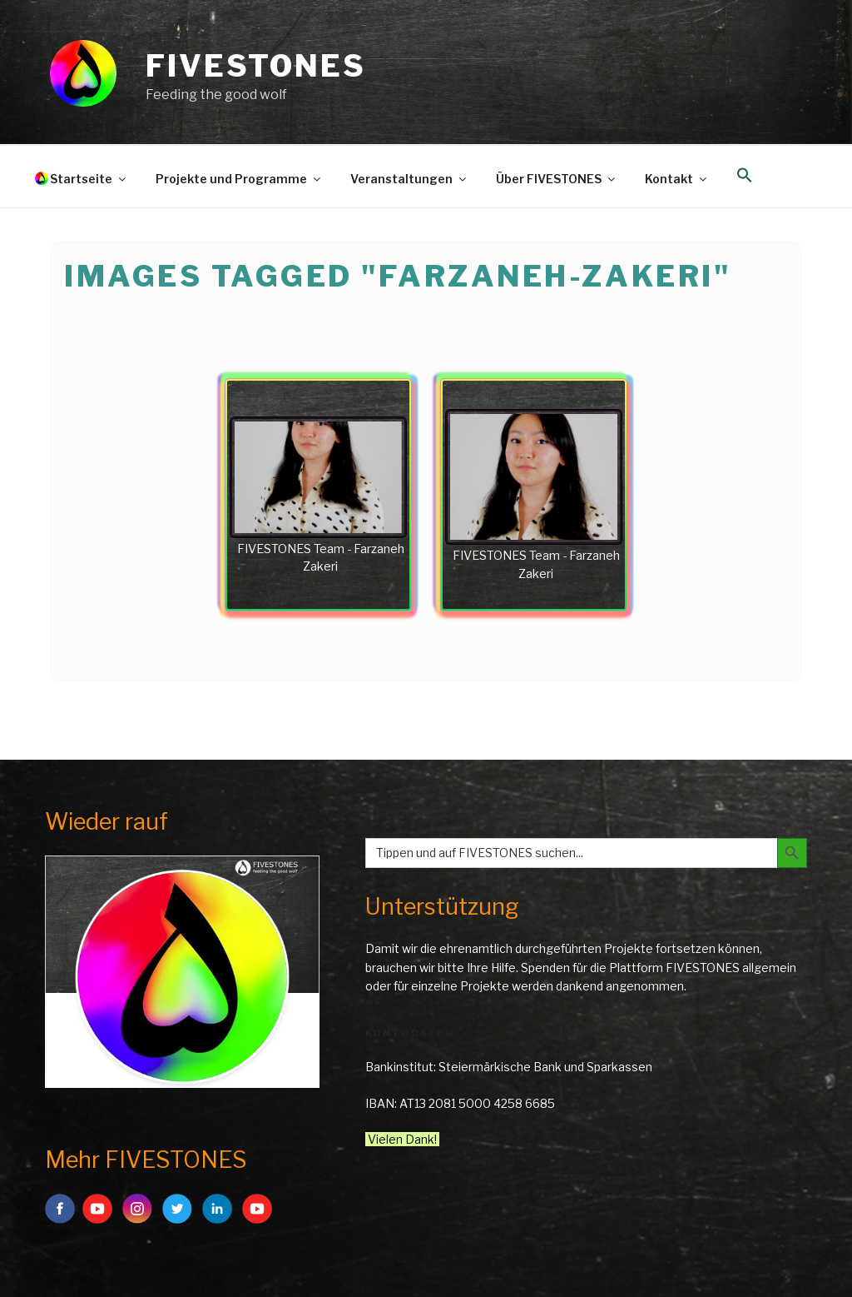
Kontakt (677, 179)
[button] (744, 176)
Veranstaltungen (409, 179)
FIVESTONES (256, 65)
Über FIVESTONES (556, 179)
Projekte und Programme (239, 179)
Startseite (89, 179)
